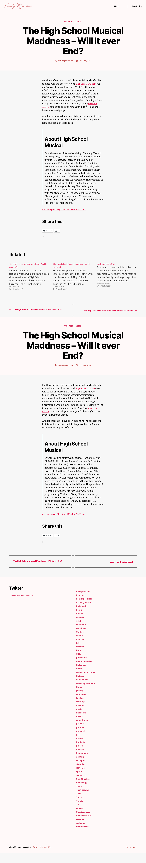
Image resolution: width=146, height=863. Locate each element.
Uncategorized (84, 821)
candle (79, 630)
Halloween (81, 674)
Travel (79, 807)
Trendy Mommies (25, 857)
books (79, 619)
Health (79, 678)
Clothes (80, 641)
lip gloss (80, 707)
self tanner (82, 766)
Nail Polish (81, 722)
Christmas (81, 638)
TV (77, 814)
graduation (82, 667)
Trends (78, 25)
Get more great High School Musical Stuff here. (66, 213)
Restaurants (82, 763)
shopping (81, 774)
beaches (80, 605)
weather (80, 829)
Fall (78, 652)
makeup (80, 715)
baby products (84, 601)
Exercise (80, 649)
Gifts (79, 663)
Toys (78, 803)
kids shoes (82, 704)
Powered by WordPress (45, 857)
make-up (81, 711)
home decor (82, 689)
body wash (82, 616)
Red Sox (80, 759)
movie (79, 718)
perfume (80, 737)
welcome (81, 832)
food (78, 660)
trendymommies (66, 64)
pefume (80, 733)
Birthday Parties (85, 612)
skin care (81, 777)
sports (79, 781)
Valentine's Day (84, 825)
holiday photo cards (86, 682)
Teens (79, 796)
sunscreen (81, 785)
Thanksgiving (83, 799)
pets (78, 744)
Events (79, 645)
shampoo (81, 770)
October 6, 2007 (85, 64)
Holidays (81, 685)
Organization (83, 729)
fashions (80, 656)
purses (80, 755)
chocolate (81, 634)
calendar (81, 627)
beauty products (85, 608)
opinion (80, 726)
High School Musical (86, 87)
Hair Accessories (85, 671)
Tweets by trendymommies (23, 605)
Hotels (79, 696)
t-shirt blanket (83, 788)
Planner (80, 748)
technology (82, 792)
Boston (80, 623)
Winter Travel (83, 836)
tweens (80, 818)
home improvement (86, 693)
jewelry (80, 700)
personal (81, 740)
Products (68, 25)
